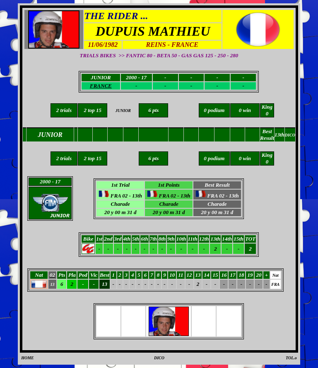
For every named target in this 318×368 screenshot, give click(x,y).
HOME (27, 358)
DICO (159, 358)
